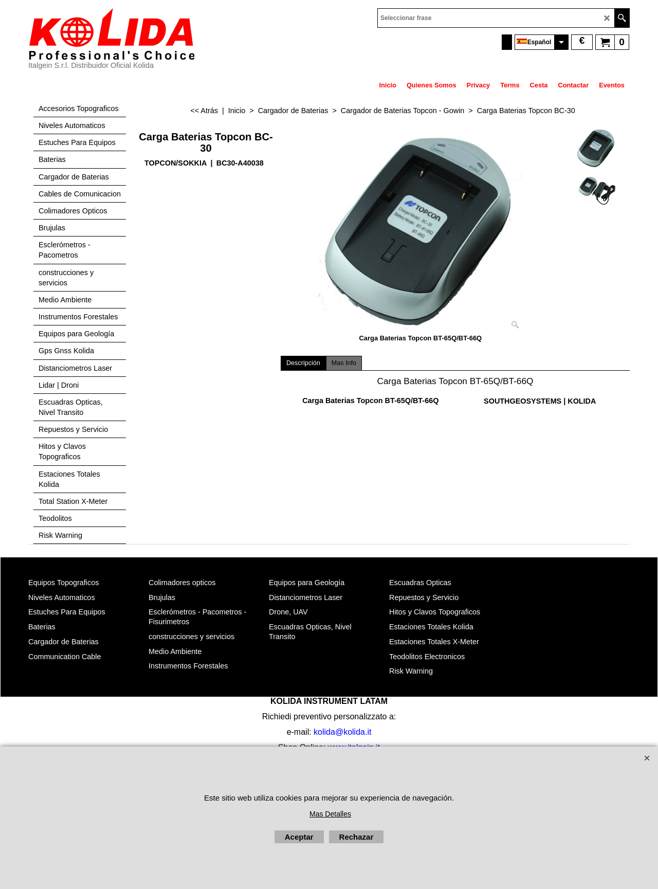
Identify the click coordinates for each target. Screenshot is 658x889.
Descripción (303, 363)
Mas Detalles (330, 814)
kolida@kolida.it (342, 732)
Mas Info (344, 363)
